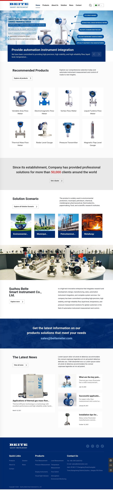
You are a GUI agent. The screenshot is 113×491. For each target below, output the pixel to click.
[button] (94, 54)
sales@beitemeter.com (56, 338)
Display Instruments (41, 473)
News (71, 5)
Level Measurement (57, 462)
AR (97, 5)
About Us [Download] (12, 466)
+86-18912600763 (76, 462)
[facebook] (87, 447)
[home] (19, 5)
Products (45, 5)
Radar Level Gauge (44, 143)
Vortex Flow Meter (69, 111)
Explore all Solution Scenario (25, 207)
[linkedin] (97, 447)
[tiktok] (102, 447)
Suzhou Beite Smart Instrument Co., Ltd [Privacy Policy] (30, 488)
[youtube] (92, 447)
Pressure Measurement (42, 466)
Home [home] (38, 5)
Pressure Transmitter (69, 143)
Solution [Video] (24, 462)
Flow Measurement (41, 462)
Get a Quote (56, 181)
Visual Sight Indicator (42, 477)
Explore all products (22, 78)
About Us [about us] (55, 5)
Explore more (17, 302)
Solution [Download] (64, 5)
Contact (79, 5)
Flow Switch (55, 473)
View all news (20, 365)
